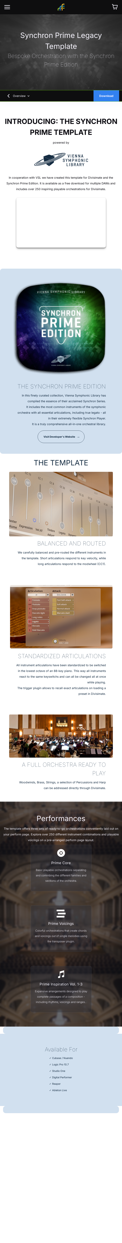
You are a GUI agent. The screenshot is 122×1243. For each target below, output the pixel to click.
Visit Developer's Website (59, 436)
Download (106, 96)
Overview (21, 96)
